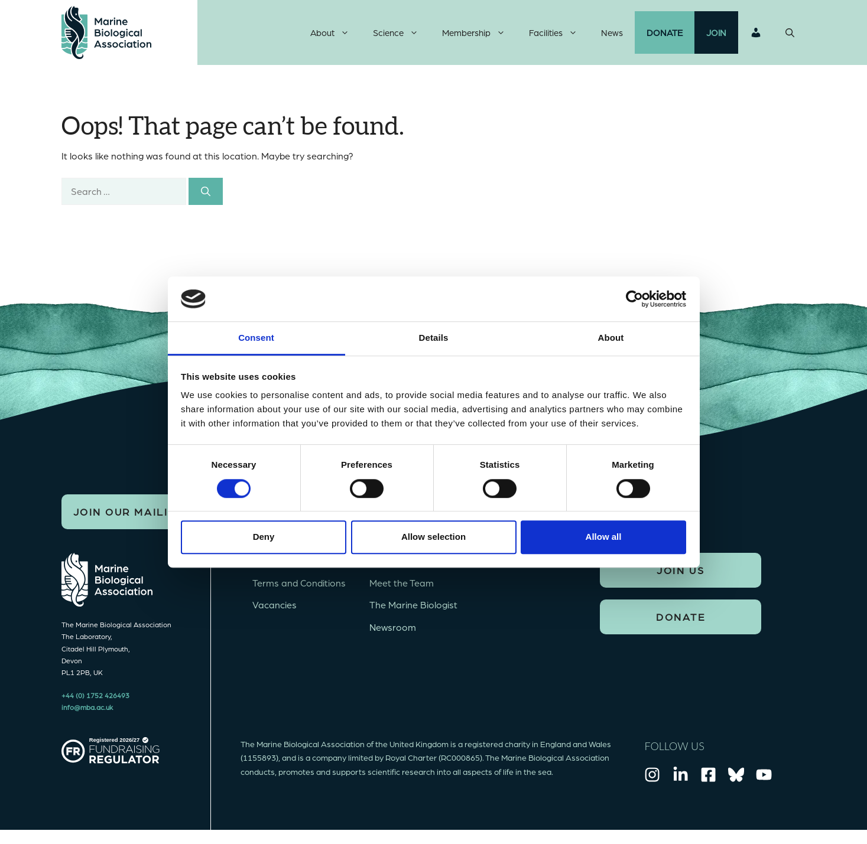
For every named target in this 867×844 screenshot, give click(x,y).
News (612, 32)
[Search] (206, 191)
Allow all (604, 537)
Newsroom (392, 627)
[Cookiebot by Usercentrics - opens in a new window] (634, 299)
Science (401, 32)
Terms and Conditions (299, 582)
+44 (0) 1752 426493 (95, 695)
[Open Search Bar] (790, 32)
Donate (665, 32)
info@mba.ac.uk (87, 707)
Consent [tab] (256, 338)
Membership (479, 32)
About (335, 32)
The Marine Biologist (413, 604)
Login (756, 32)
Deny (264, 537)
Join (716, 32)
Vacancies (274, 604)
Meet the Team (401, 582)
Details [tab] (434, 338)
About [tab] (611, 338)
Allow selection (433, 537)
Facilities (559, 32)
